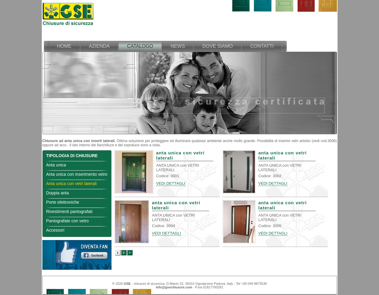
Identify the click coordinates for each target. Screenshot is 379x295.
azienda (99, 46)
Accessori (55, 230)
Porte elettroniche (62, 202)
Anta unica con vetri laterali (71, 183)
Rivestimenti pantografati (69, 211)
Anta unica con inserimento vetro (77, 174)
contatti (262, 46)
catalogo (140, 46)
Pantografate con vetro (67, 220)
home (64, 46)
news (177, 46)
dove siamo (217, 46)
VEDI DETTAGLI (170, 183)
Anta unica (56, 165)
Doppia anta (57, 192)
